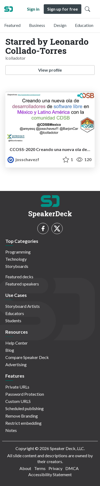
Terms (40, 468)
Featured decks (19, 276)
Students (13, 320)
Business (37, 25)
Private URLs (17, 386)
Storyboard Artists (22, 306)
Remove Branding (21, 415)
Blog (9, 350)
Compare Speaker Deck (27, 357)
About (25, 468)
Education (84, 25)
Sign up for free (62, 8)
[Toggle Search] (87, 9)
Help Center (16, 342)
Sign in (33, 8)
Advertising (16, 364)
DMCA (72, 468)
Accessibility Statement (50, 474)
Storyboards (16, 266)
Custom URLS (18, 401)
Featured (12, 25)
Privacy (55, 468)
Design (60, 25)
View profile (50, 69)
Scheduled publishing (24, 408)
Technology (16, 259)
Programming (18, 251)
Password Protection (24, 394)
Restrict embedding (23, 423)
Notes (11, 430)
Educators (14, 313)
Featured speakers (22, 283)
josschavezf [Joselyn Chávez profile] (23, 159)
